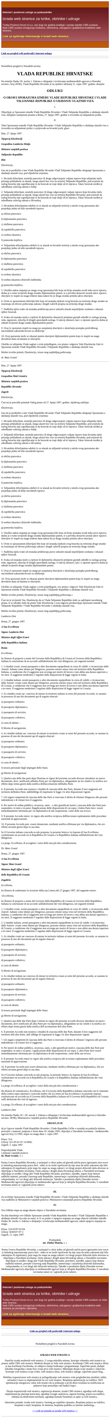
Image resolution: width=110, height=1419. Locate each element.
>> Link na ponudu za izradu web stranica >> (55, 1410)
